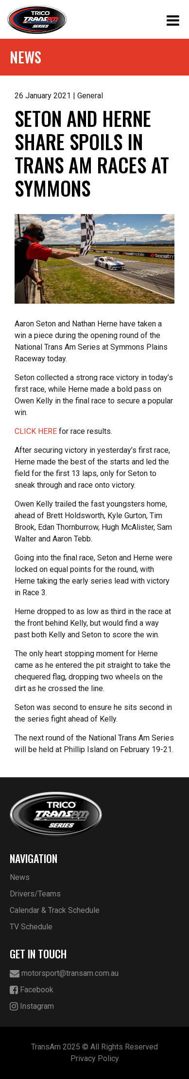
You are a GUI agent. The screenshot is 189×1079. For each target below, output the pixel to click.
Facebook (31, 990)
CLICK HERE (36, 431)
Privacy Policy (94, 1058)
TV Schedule (31, 926)
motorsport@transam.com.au (64, 974)
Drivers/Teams (35, 893)
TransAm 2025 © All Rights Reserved (94, 1046)
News (20, 877)
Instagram (32, 1007)
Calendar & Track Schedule (55, 910)
